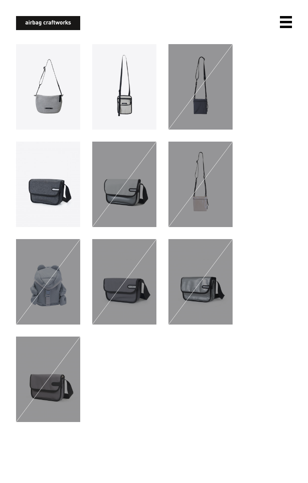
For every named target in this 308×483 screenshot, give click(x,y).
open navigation (286, 22)
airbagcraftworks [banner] (48, 23)
